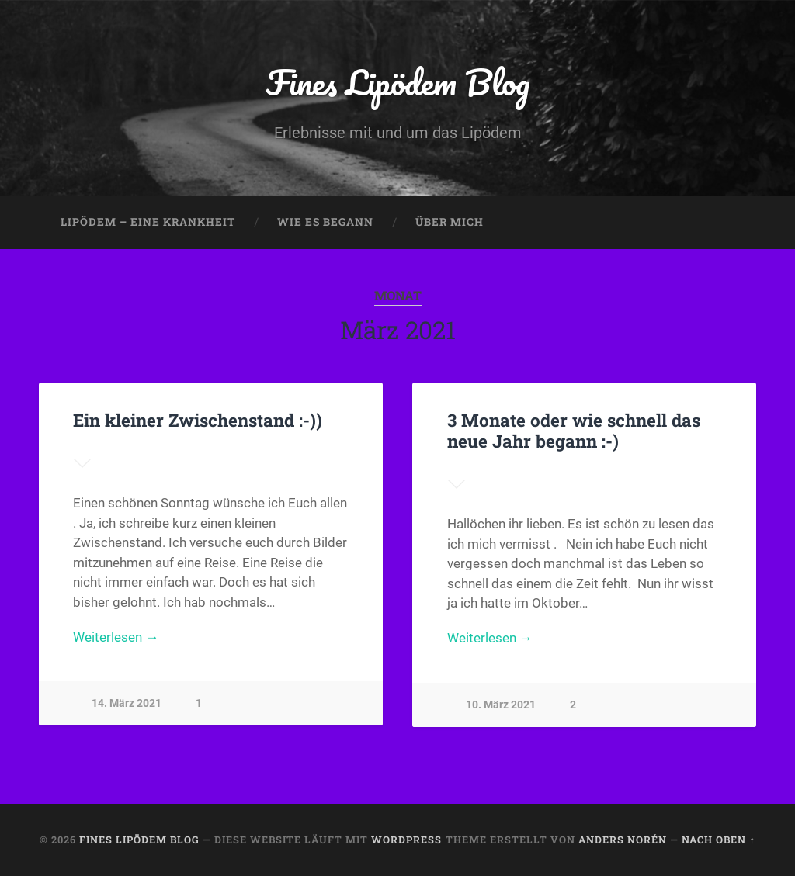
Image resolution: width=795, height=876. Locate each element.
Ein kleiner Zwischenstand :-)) (197, 419)
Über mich (449, 222)
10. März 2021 (501, 705)
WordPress (406, 839)
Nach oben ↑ (718, 839)
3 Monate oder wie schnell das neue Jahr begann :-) (573, 430)
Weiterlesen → (115, 637)
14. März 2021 (126, 703)
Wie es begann (325, 222)
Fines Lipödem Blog (397, 81)
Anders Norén (622, 839)
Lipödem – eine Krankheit (148, 222)
